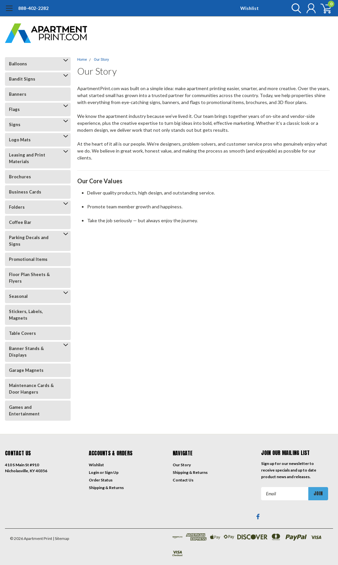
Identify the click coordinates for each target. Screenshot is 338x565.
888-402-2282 (33, 8)
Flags (14, 109)
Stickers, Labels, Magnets (26, 315)
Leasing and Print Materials (27, 158)
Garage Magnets (26, 370)
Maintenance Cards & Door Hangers (31, 389)
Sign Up (111, 472)
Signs (14, 124)
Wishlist (249, 8)
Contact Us (183, 479)
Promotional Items (28, 259)
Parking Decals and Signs (29, 241)
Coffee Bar (20, 222)
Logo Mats (20, 139)
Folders (17, 207)
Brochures (20, 176)
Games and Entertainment (24, 410)
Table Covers (22, 333)
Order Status (101, 479)
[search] (294, 8)
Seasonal (18, 296)
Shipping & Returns (106, 487)
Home (82, 59)
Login (94, 472)
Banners (17, 94)
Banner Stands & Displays (26, 352)
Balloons (18, 63)
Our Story (101, 59)
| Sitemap (61, 538)
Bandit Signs (22, 79)
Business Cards (25, 191)
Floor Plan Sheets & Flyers (29, 278)
